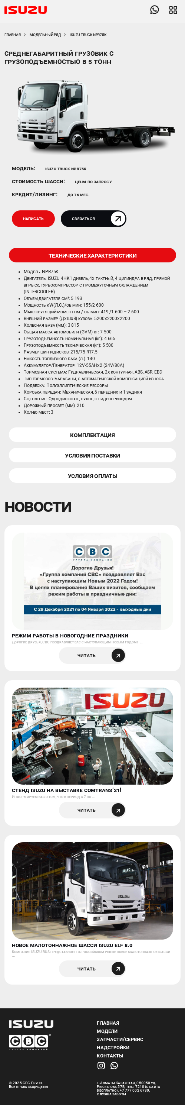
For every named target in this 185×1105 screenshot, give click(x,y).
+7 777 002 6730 (134, 1090)
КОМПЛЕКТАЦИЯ (92, 435)
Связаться (98, 218)
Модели (107, 1031)
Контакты (110, 1055)
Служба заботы (111, 1094)
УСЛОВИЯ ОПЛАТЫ (92, 475)
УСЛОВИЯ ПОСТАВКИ (92, 455)
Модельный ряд (45, 35)
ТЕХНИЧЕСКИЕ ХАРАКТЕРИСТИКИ (92, 255)
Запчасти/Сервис (120, 1039)
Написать (33, 218)
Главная (12, 35)
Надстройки (113, 1047)
